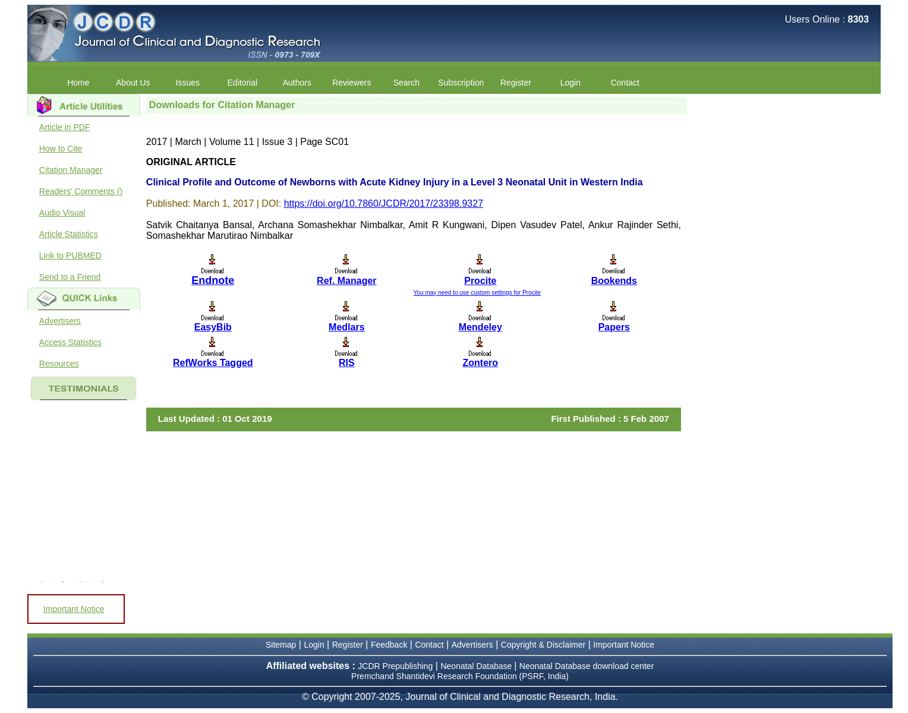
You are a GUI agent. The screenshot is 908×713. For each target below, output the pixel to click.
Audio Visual (62, 212)
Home (78, 82)
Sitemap (281, 644)
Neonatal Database (477, 666)
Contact (625, 82)
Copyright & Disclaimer (543, 644)
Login (570, 82)
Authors (297, 82)
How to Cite (60, 148)
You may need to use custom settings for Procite (477, 292)
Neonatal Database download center (586, 666)
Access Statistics (70, 342)
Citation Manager (71, 170)
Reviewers (351, 82)
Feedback (389, 644)
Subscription (461, 82)
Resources (59, 363)
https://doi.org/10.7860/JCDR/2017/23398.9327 (383, 203)
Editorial (243, 82)
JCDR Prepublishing (395, 666)
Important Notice (74, 609)
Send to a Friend (70, 277)
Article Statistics (68, 234)
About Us (133, 82)
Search (406, 82)
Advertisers (60, 321)
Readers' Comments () (80, 191)
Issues (188, 82)
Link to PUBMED (70, 255)
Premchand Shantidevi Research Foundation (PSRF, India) (460, 676)
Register (515, 82)
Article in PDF (64, 127)
